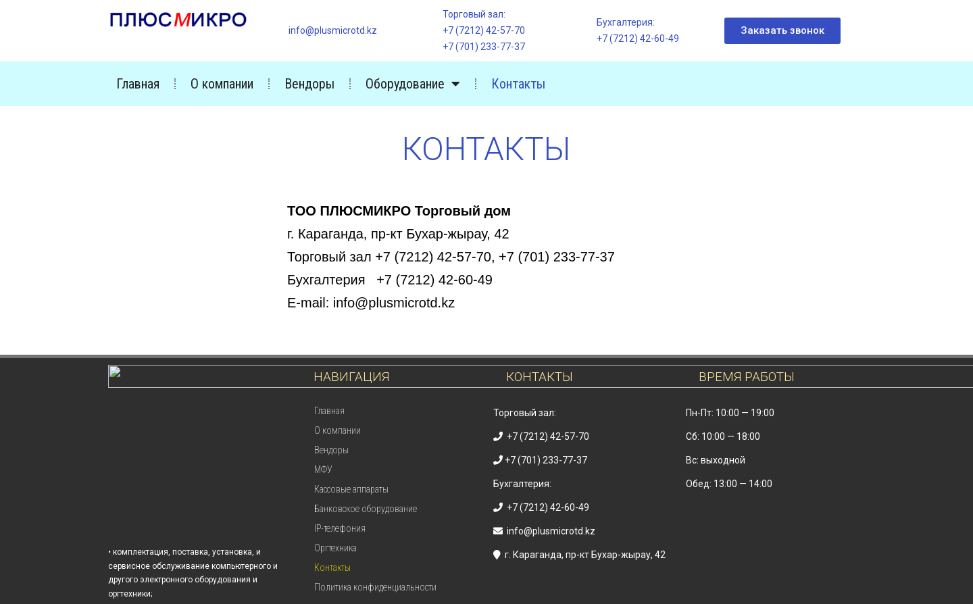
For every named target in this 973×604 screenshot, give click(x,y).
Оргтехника (335, 548)
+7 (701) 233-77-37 (484, 46)
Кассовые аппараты (351, 489)
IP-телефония (340, 528)
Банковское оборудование (365, 508)
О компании (222, 84)
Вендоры (309, 84)
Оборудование (413, 83)
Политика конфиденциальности (375, 587)
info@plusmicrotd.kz (333, 30)
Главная (137, 84)
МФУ (323, 469)
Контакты (518, 84)
